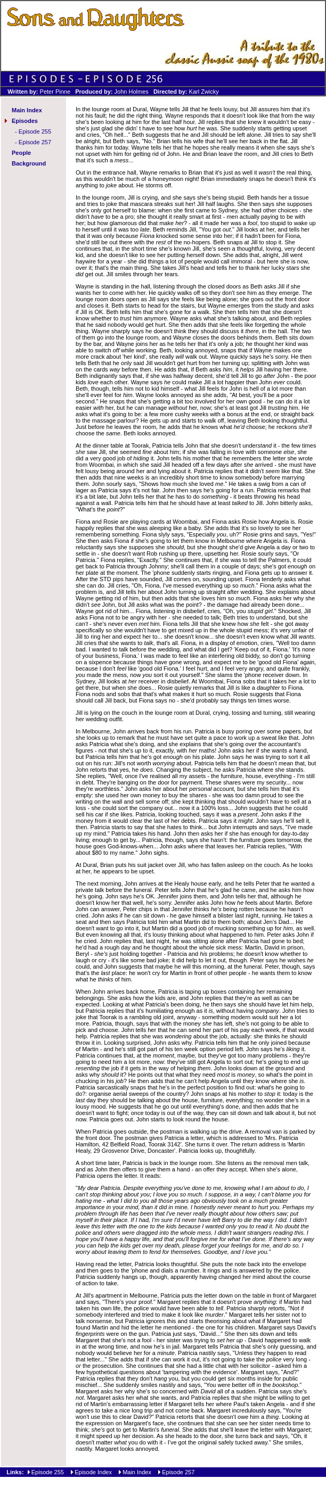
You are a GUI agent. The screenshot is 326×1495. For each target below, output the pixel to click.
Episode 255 (35, 131)
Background (29, 163)
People (21, 153)
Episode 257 (35, 142)
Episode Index (93, 1472)
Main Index (27, 110)
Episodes (25, 121)
